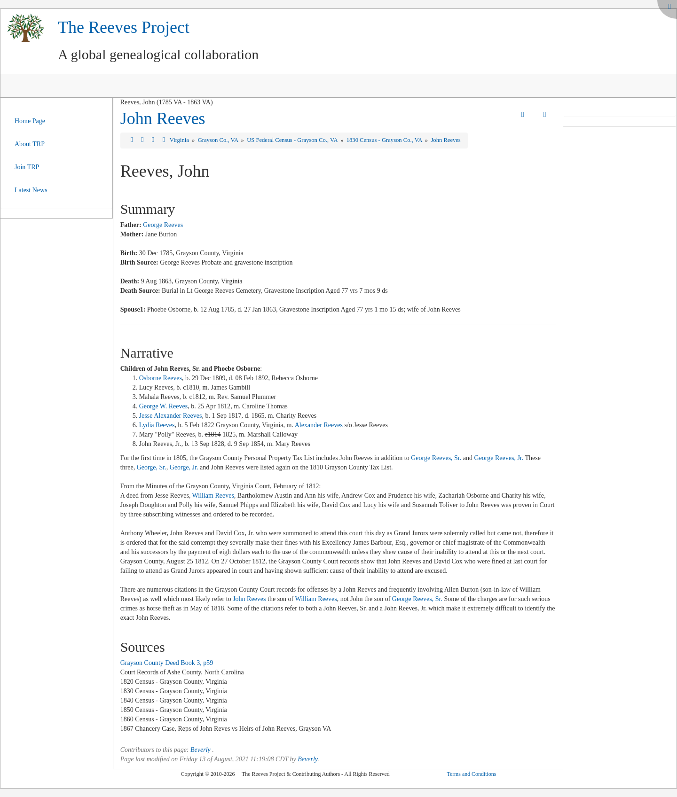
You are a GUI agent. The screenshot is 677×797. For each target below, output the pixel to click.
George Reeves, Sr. (436, 457)
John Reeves (162, 118)
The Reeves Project (123, 27)
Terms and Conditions (471, 774)
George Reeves (163, 224)
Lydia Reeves (157, 425)
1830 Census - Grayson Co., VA (385, 140)
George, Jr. (184, 467)
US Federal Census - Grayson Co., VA (293, 140)
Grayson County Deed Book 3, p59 (166, 662)
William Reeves (213, 495)
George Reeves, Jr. (499, 457)
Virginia (180, 140)
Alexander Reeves (319, 425)
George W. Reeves (163, 406)
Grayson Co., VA (219, 140)
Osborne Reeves (160, 378)
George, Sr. (151, 467)
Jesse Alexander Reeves (170, 415)
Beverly (200, 749)
